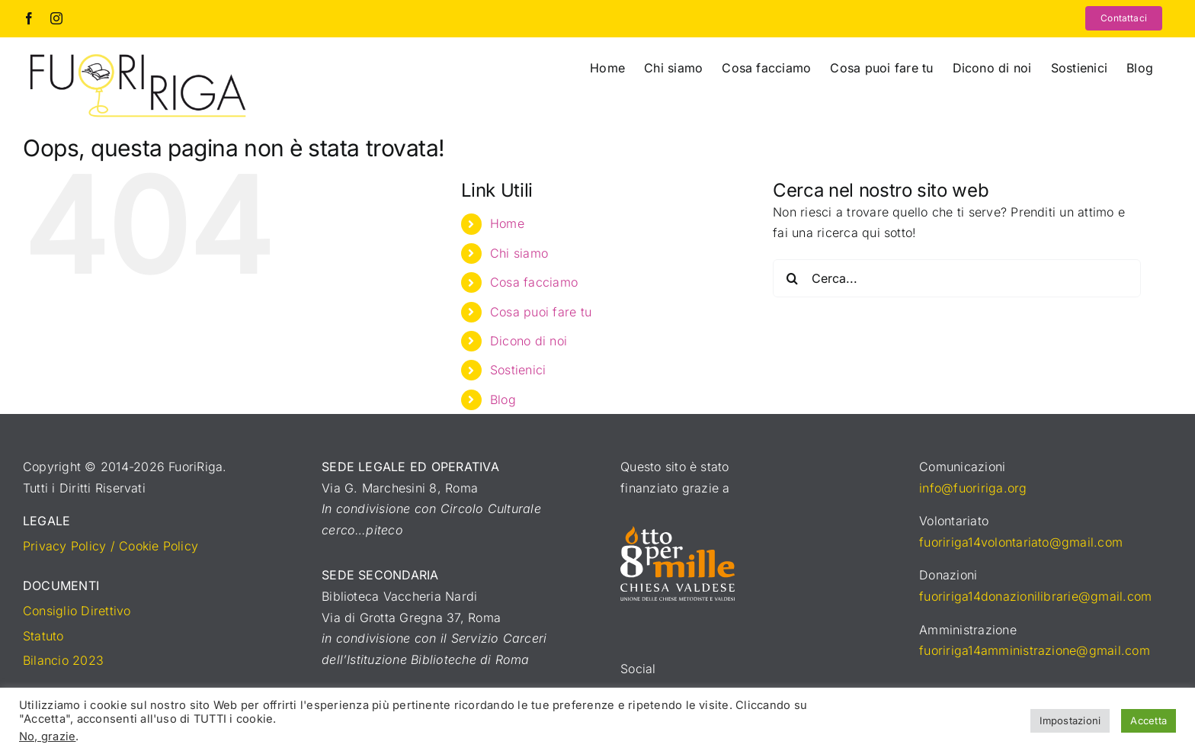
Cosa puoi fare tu (540, 311)
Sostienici (518, 369)
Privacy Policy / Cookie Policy (110, 545)
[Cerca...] (957, 278)
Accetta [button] (1148, 720)
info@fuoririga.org (973, 488)
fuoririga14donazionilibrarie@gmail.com (1035, 596)
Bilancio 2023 (63, 660)
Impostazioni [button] (1070, 720)
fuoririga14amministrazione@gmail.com (1034, 650)
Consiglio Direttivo (77, 610)
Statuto (43, 635)
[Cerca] (792, 278)
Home (507, 223)
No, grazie (47, 736)
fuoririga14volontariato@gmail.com (1021, 542)
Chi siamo (519, 253)
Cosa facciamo (534, 282)
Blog (503, 399)
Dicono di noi (528, 340)
